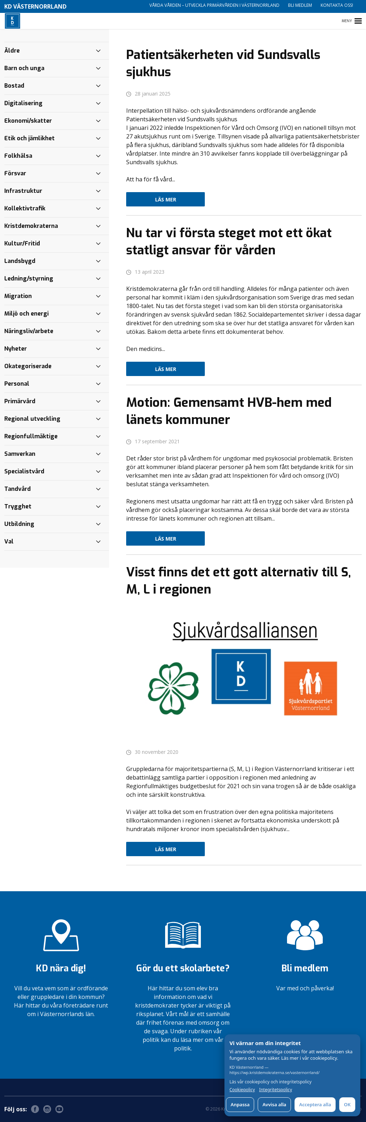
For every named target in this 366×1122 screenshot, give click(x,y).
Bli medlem (300, 5)
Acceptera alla (315, 1104)
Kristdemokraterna (31, 226)
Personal (16, 383)
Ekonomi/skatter (28, 121)
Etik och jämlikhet (29, 138)
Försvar (15, 173)
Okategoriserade (27, 366)
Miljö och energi (26, 313)
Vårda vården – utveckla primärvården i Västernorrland (214, 5)
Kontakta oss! (337, 5)
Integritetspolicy (275, 1090)
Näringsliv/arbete (28, 331)
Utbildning (19, 524)
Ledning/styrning (28, 278)
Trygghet (17, 506)
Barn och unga (24, 68)
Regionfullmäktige (31, 436)
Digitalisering (23, 103)
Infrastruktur (23, 191)
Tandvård (17, 489)
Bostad (14, 85)
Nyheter (15, 348)
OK (347, 1104)
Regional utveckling (32, 419)
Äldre (12, 50)
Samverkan (19, 454)
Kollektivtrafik (24, 208)
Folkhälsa (18, 156)
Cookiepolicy (242, 1090)
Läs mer (165, 199)
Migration (18, 296)
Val (9, 541)
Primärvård (19, 401)
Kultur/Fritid (22, 243)
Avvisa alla (274, 1104)
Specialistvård (24, 471)
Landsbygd (19, 261)
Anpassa (240, 1104)
